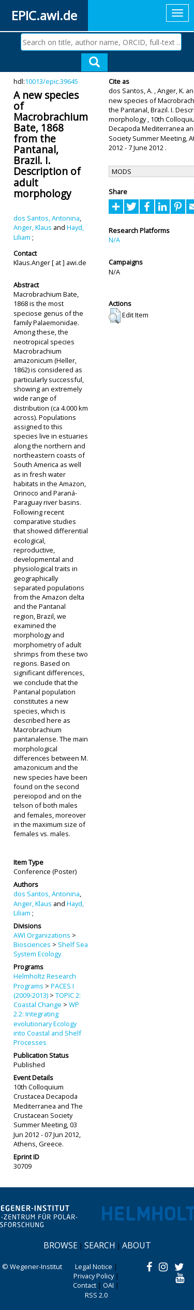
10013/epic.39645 (51, 81)
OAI (108, 1285)
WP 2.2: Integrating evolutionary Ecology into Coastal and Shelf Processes (47, 1023)
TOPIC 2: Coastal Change (47, 1000)
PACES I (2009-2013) (43, 990)
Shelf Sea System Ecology (50, 949)
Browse (60, 1245)
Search (99, 1245)
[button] (115, 316)
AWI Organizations (41, 935)
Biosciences (32, 944)
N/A (114, 239)
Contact (84, 1285)
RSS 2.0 (96, 1295)
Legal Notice (93, 1266)
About (136, 1245)
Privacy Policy (93, 1275)
